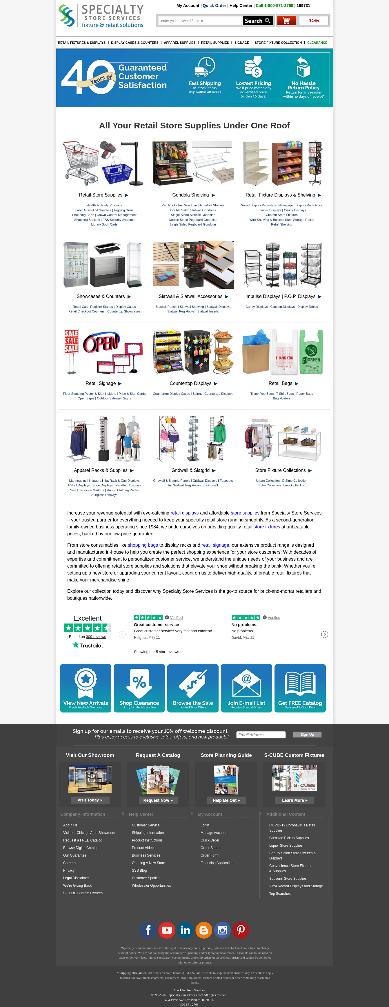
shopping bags (143, 545)
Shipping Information (148, 833)
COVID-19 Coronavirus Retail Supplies (292, 827)
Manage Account (213, 833)
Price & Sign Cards (132, 393)
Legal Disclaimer (76, 878)
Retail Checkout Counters (86, 311)
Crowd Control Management (117, 215)
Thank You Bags (262, 393)
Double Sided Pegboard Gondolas (193, 219)
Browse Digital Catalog (80, 848)
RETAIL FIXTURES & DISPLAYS (82, 42)
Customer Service (145, 825)
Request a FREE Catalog (82, 840)
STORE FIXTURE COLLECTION (278, 42)
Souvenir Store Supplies (288, 879)
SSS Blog (139, 870)
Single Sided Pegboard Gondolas (193, 224)
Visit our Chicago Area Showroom (89, 833)
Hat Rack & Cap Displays (122, 480)
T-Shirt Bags (285, 393)
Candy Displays (295, 210)
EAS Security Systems (118, 219)
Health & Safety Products (104, 205)
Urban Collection (267, 480)
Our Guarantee (74, 855)
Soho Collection (269, 485)
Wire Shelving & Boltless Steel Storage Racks (281, 219)
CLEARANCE (317, 42)
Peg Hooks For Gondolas (180, 205)
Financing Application (217, 863)
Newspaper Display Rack (296, 205)
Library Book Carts (104, 224)
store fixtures (267, 526)
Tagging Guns (123, 210)
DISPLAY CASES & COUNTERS (134, 42)
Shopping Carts (83, 215)
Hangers (95, 480)
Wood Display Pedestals (258, 205)
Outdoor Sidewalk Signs (114, 398)
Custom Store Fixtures (281, 215)
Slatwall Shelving (192, 306)
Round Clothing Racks (122, 490)
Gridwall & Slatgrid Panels (171, 480)
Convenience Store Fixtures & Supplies (290, 868)
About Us (70, 825)
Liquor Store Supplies (286, 846)
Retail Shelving (281, 224)
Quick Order (214, 5)
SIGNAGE (242, 42)
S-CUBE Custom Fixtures (83, 893)
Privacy (68, 870)
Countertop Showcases (123, 311)
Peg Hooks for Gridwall (201, 485)
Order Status (210, 848)
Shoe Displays (102, 485)
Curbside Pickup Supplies (289, 838)
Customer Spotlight (146, 878)
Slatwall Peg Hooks (181, 311)
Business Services (146, 855)
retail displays (185, 512)
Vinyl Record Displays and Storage (296, 886)
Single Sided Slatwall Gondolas (193, 215)
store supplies (245, 512)
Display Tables (307, 306)
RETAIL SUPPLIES (215, 42)
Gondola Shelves (212, 205)
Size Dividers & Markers (87, 490)
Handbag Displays (128, 485)
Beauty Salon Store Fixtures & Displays (292, 855)
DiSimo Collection (295, 480)
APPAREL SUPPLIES (180, 42)
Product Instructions (147, 840)
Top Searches (279, 894)
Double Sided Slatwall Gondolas (193, 210)
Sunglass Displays (104, 495)
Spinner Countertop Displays (212, 393)
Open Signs (86, 398)
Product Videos (143, 848)
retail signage (215, 545)
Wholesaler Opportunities (151, 886)
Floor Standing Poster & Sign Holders (89, 393)
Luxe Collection (294, 485)
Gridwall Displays (205, 480)
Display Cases (125, 306)
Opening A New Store (148, 863)
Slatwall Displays (219, 306)
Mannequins (78, 480)
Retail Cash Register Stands (93, 306)
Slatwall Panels (166, 306)
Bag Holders (282, 398)
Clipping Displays (282, 306)
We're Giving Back (77, 886)
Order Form (210, 855)
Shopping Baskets (87, 219)
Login (205, 825)
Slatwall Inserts (208, 311)
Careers (69, 863)
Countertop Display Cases (171, 393)
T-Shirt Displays (79, 485)
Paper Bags (304, 393)
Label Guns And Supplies (93, 210)
